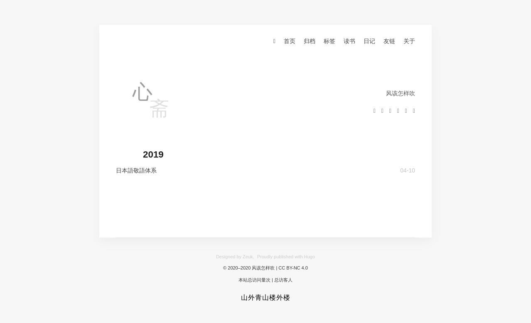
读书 (349, 41)
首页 (289, 41)
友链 (389, 41)
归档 (309, 41)
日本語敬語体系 (136, 170)
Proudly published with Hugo (286, 256)
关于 (409, 41)
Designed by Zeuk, (235, 256)
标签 (329, 41)
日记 (369, 41)
